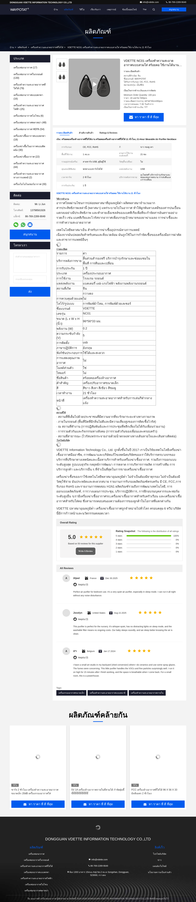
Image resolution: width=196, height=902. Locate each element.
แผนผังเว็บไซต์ (159, 866)
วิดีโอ (81, 9)
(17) (25, 67)
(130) (28, 76)
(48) (29, 122)
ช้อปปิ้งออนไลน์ (129, 9)
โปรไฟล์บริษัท (159, 854)
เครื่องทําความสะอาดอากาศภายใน (147, 693)
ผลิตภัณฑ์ (68, 9)
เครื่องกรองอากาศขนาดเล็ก (71, 693)
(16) (28, 97)
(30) (29, 148)
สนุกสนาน (174, 9)
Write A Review (85, 551)
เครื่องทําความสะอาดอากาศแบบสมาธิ (107, 693)
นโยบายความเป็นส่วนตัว (159, 872)
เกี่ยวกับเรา (95, 9)
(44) (28, 165)
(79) (29, 86)
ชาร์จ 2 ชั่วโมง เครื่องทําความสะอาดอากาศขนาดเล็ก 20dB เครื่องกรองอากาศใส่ (34, 791)
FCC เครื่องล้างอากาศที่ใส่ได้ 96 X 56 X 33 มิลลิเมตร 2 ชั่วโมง (154, 791)
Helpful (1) (83, 584)
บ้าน (56, 9)
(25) (28, 107)
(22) (26, 156)
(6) (28, 115)
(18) (29, 138)
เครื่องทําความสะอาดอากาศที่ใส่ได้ (47, 47)
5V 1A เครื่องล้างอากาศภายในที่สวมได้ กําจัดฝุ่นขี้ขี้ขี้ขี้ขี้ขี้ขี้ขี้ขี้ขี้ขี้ (97, 791)
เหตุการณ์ (111, 9)
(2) (28, 175)
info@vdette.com (149, 2)
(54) (28, 129)
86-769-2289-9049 (176, 2)
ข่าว (160, 860)
